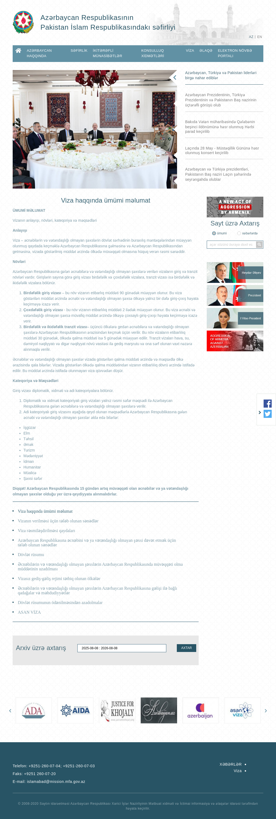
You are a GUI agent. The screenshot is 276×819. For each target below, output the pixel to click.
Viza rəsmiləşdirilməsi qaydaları (46, 530)
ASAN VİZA (29, 612)
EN (259, 37)
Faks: (34, 774)
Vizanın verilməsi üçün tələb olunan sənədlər (58, 521)
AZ (251, 37)
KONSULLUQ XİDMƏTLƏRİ (152, 53)
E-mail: (49, 781)
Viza (190, 50)
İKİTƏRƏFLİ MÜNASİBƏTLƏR (107, 53)
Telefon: (54, 766)
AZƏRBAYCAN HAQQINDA (39, 53)
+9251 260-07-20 (40, 774)
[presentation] (10, 710)
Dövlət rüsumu (31, 554)
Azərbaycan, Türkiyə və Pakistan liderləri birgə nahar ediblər (221, 75)
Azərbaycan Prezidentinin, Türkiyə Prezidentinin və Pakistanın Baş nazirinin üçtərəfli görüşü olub (221, 100)
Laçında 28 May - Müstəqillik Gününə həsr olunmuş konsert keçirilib (222, 150)
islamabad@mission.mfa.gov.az (56, 781)
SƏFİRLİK (79, 50)
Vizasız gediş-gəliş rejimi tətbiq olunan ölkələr (59, 578)
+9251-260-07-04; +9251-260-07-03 (62, 766)
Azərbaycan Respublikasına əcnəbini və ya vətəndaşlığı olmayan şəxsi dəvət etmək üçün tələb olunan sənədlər (97, 542)
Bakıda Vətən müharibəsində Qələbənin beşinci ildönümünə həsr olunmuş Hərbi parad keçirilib (220, 127)
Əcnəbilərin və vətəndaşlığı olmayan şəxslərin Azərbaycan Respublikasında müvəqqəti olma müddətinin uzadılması (100, 566)
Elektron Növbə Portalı (235, 53)
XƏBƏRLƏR (231, 764)
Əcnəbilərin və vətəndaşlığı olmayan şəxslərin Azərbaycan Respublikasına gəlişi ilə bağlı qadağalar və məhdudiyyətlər (97, 590)
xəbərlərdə (250, 233)
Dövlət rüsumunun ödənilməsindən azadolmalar (60, 602)
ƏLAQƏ (205, 50)
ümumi (222, 233)
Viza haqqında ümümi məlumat (45, 511)
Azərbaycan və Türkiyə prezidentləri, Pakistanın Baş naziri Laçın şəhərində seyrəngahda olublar (218, 174)
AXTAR (186, 648)
